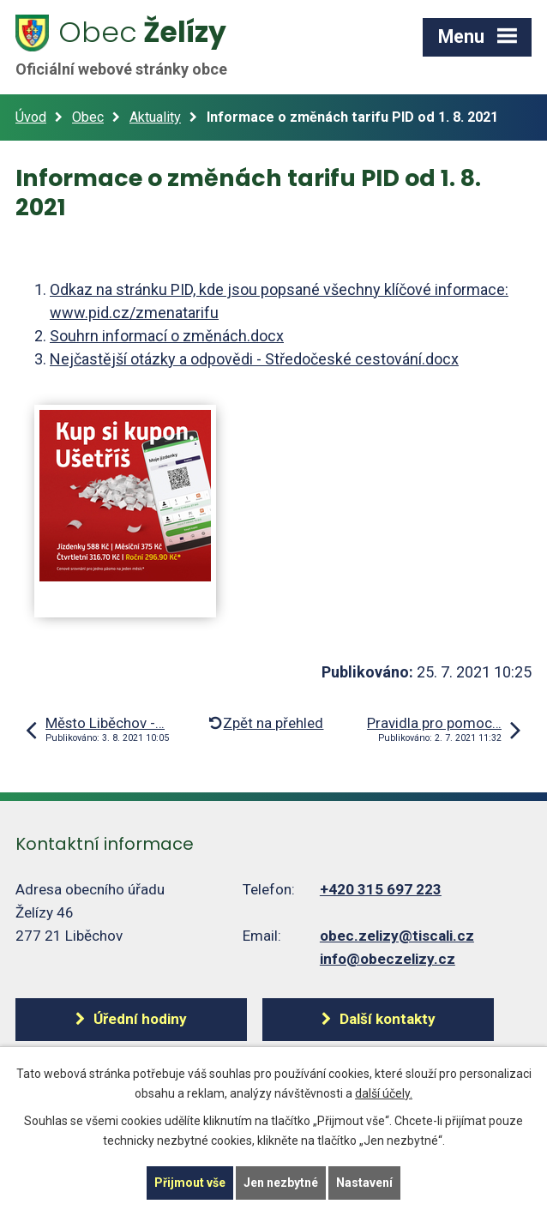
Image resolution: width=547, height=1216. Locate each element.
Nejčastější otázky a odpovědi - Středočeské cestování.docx (254, 359)
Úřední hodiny (140, 1018)
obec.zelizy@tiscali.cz (397, 935)
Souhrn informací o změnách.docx (167, 336)
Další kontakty (388, 1018)
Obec (88, 117)
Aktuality (155, 117)
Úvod (30, 117)
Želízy (131, 45)
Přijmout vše (189, 1182)
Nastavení (364, 1182)
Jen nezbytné (280, 1182)
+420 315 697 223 (381, 889)
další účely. (383, 1093)
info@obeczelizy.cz (387, 958)
